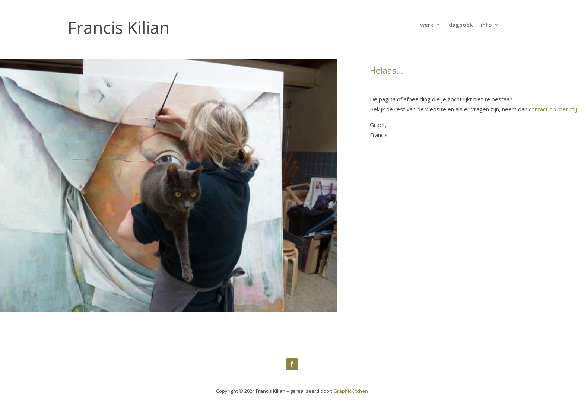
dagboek (461, 25)
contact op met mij (553, 109)
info (486, 25)
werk (426, 25)
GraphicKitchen (350, 391)
